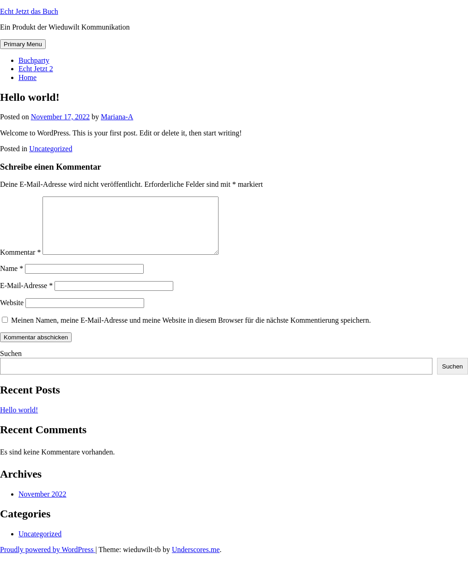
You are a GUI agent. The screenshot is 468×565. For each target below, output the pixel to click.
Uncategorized (50, 149)
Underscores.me (196, 561)
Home (27, 77)
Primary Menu (23, 44)
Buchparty (33, 60)
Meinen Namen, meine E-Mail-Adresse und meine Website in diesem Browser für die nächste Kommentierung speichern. (191, 331)
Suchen (11, 364)
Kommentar (20, 263)
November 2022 (42, 505)
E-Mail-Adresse (26, 297)
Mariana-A (117, 117)
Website (12, 314)
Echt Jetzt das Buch (29, 11)
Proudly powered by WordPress (47, 561)
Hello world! (19, 421)
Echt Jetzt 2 (35, 69)
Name (11, 279)
